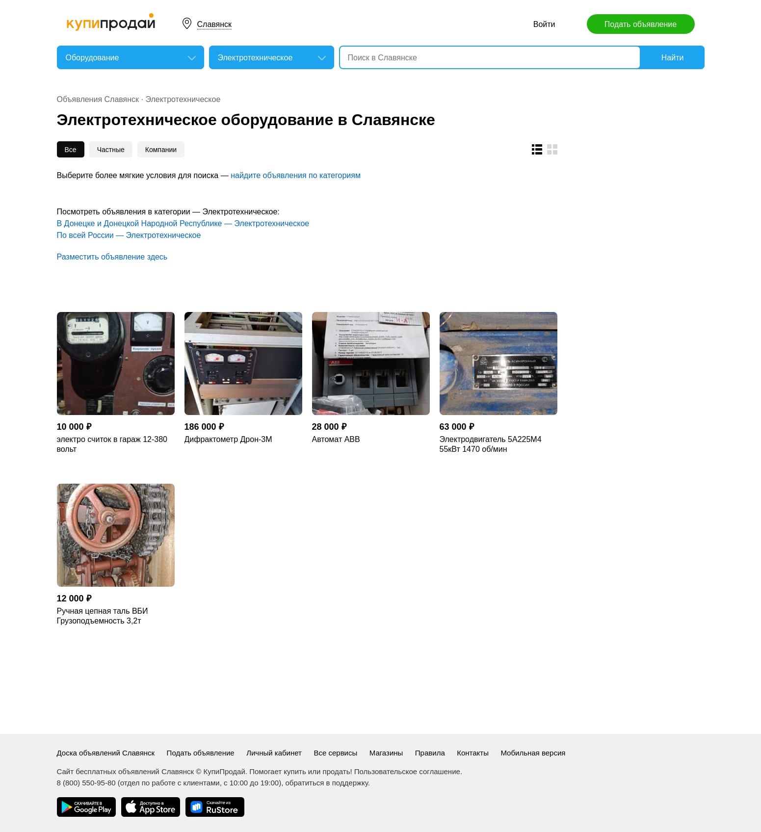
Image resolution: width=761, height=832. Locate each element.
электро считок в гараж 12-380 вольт (112, 444)
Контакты (473, 753)
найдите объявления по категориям (296, 175)
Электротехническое (182, 99)
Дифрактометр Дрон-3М (228, 439)
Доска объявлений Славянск (106, 753)
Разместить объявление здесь (112, 257)
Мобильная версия (532, 753)
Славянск (214, 24)
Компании (161, 150)
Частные (111, 150)
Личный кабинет (274, 753)
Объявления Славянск (98, 99)
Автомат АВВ (336, 439)
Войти (544, 24)
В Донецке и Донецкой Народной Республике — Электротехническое (183, 223)
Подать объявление (640, 24)
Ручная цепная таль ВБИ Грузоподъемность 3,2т (102, 616)
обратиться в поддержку (327, 783)
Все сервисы (335, 753)
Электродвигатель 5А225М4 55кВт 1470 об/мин (491, 444)
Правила (430, 753)
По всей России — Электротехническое (129, 235)
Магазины (386, 753)
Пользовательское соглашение (407, 771)
